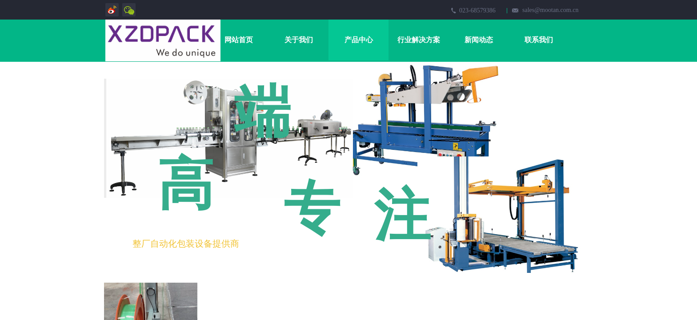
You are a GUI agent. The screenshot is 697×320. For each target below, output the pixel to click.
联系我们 (539, 40)
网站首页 (238, 40)
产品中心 (358, 40)
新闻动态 (479, 40)
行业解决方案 (418, 40)
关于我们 (298, 40)
